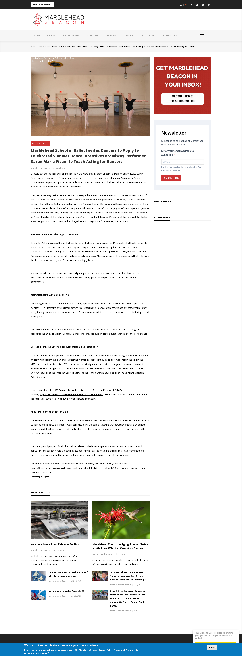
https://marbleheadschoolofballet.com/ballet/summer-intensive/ (71, 394)
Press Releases (44, 46)
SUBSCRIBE (171, 177)
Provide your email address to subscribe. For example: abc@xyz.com (181, 168)
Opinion (113, 35)
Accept (212, 647)
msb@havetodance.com (83, 398)
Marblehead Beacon (41, 168)
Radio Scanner (71, 35)
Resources (149, 35)
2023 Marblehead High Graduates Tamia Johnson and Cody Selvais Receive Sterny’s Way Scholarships (128, 576)
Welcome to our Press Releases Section (55, 544)
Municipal (94, 35)
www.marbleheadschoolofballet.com (84, 467)
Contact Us (170, 35)
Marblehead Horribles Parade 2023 (66, 591)
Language (36, 476)
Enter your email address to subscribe (177, 153)
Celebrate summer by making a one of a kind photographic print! (68, 574)
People (130, 35)
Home (37, 35)
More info (45, 653)
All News (51, 35)
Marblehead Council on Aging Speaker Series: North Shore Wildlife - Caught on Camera (120, 546)
